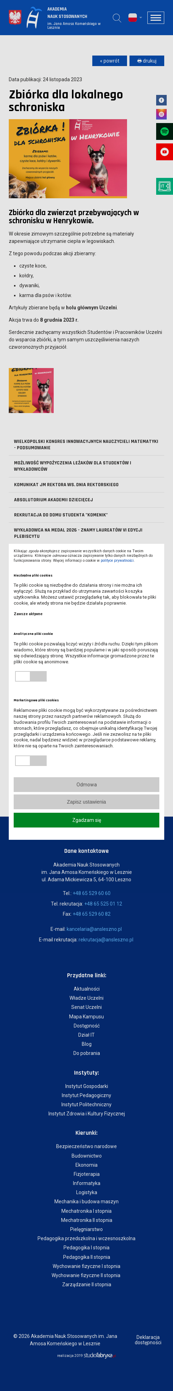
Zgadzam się (86, 820)
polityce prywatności (117, 560)
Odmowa (86, 784)
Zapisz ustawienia (86, 802)
